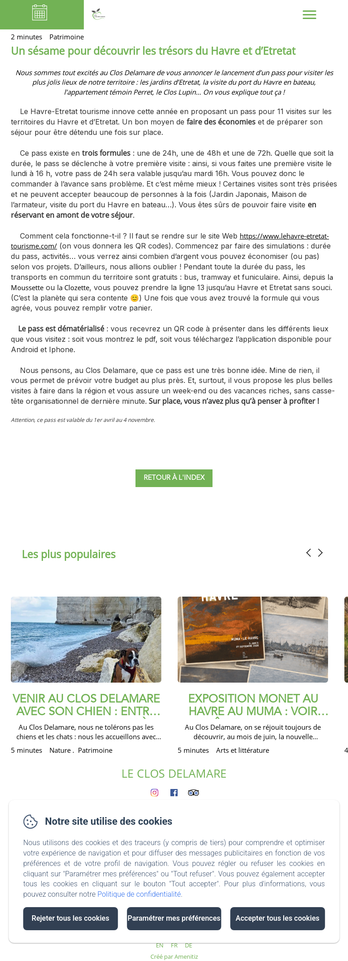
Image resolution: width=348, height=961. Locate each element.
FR (174, 945)
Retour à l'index (174, 478)
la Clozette (73, 287)
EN (160, 945)
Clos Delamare (132, 72)
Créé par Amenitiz (174, 956)
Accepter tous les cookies (277, 918)
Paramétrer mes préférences (173, 918)
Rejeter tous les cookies (70, 918)
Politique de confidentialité (139, 894)
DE (188, 945)
